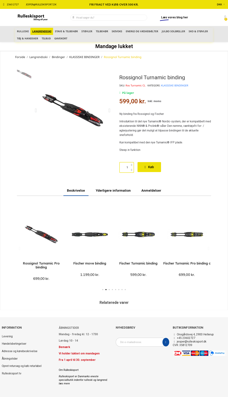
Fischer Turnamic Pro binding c (187, 263)
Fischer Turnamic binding (138, 263)
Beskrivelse (76, 190)
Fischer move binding (89, 263)
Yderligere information (113, 190)
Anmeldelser (151, 190)
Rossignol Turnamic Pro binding (41, 265)
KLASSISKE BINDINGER (174, 85)
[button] (36, 110)
